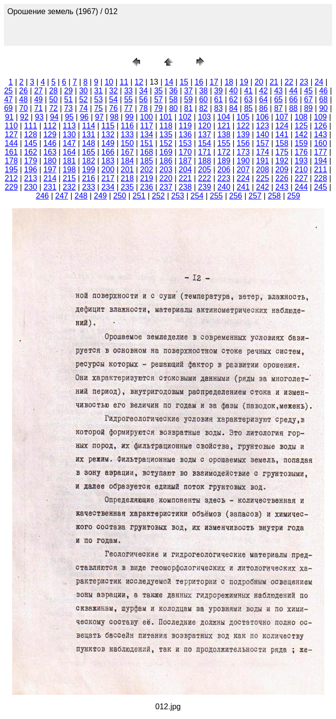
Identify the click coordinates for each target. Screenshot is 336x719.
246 (42, 196)
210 (301, 169)
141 (281, 134)
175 (281, 152)
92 (24, 117)
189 (223, 161)
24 (319, 82)
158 (281, 143)
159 (301, 143)
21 (273, 82)
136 (185, 134)
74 (83, 108)
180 (49, 161)
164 (69, 152)
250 (119, 196)
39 (218, 91)
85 (248, 108)
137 (204, 134)
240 (223, 187)
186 (166, 161)
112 (49, 126)
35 (158, 91)
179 (30, 161)
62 (233, 99)
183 (108, 161)
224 (243, 178)
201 (127, 169)
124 (281, 126)
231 (49, 187)
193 (301, 161)
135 (166, 134)
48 (23, 99)
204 (185, 169)
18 (229, 82)
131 (88, 134)
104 (223, 117)
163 (49, 152)
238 (185, 187)
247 (62, 196)
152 (166, 143)
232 (69, 187)
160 (320, 143)
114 (88, 126)
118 (166, 126)
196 (30, 169)
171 (204, 152)
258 (274, 196)
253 (177, 196)
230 (30, 187)
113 (69, 126)
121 (223, 126)
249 (100, 196)
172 (223, 152)
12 (139, 82)
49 (38, 99)
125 (301, 126)
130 (69, 134)
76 (113, 108)
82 (203, 108)
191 (262, 161)
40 (233, 91)
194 (320, 161)
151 (146, 143)
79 (158, 108)
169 (166, 152)
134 (146, 134)
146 (49, 143)
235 (127, 187)
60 (203, 99)
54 (113, 99)
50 (53, 99)
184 (127, 161)
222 (204, 178)
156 (243, 143)
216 (88, 178)
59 (188, 99)
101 (166, 117)
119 (185, 126)
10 (109, 82)
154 (204, 143)
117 (146, 126)
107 (281, 117)
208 (262, 169)
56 (143, 99)
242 (262, 187)
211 (320, 169)
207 (243, 169)
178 (11, 161)
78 (143, 108)
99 (129, 117)
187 (185, 161)
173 (243, 152)
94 (54, 117)
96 (84, 117)
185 (146, 161)
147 (69, 143)
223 (223, 178)
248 (81, 196)
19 (244, 82)
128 (30, 134)
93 (39, 117)
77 (128, 108)
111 (30, 126)
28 (53, 91)
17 (214, 82)
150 (127, 143)
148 (88, 143)
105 (243, 117)
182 (88, 161)
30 (83, 91)
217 (108, 178)
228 (320, 178)
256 (235, 196)
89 (308, 108)
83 (218, 108)
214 (49, 178)
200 (108, 169)
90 (323, 108)
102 (185, 117)
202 (146, 169)
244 (301, 187)
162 (30, 152)
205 (204, 169)
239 (204, 187)
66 (293, 99)
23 (304, 82)
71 (38, 108)
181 (69, 161)
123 (262, 126)
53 (98, 99)
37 (188, 91)
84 (233, 108)
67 (308, 99)
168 (146, 152)
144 (11, 143)
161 (11, 152)
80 (173, 108)
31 (98, 91)
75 (98, 108)
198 (69, 169)
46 (323, 91)
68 (323, 99)
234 (108, 187)
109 (320, 117)
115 (108, 126)
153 (185, 143)
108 (301, 117)
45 (308, 91)
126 (320, 126)
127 (11, 134)
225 (262, 178)
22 (288, 82)
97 (99, 117)
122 (243, 126)
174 (262, 152)
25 (8, 91)
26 (23, 91)
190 (243, 161)
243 (281, 187)
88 (293, 108)
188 (204, 161)
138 (223, 134)
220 (166, 178)
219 (146, 178)
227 (301, 178)
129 (49, 134)
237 (166, 187)
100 (146, 117)
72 (53, 108)
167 (127, 152)
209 (281, 169)
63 (248, 99)
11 (124, 82)
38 (203, 91)
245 (320, 187)
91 (9, 117)
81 (188, 108)
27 (38, 91)
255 (216, 196)
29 (68, 91)
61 (218, 99)
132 (108, 134)
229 (11, 187)
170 (185, 152)
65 (278, 99)
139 (243, 134)
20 (259, 82)
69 (8, 108)
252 (158, 196)
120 (204, 126)
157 (262, 143)
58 (173, 99)
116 (127, 126)
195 (11, 169)
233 (88, 187)
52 (83, 99)
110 (11, 126)
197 (49, 169)
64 (263, 99)
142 (301, 134)
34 (143, 91)
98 (114, 117)
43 (278, 91)
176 (301, 152)
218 (127, 178)
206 (223, 169)
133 (127, 134)
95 (69, 117)
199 (88, 169)
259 (294, 196)
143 (320, 134)
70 (23, 108)
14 (169, 82)
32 (113, 91)
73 (68, 108)
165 (88, 152)
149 (108, 143)
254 (197, 196)
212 (11, 178)
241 (243, 187)
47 (8, 99)
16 (199, 82)
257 (255, 196)
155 (223, 143)
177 (320, 152)
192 (281, 161)
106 (262, 117)
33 (128, 91)
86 (263, 108)
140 (262, 134)
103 (204, 117)
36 (173, 91)
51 (68, 99)
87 (278, 108)
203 (166, 169)
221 (185, 178)
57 (158, 99)
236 (146, 187)
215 (69, 178)
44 (293, 91)
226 (281, 178)
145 (30, 143)
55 (128, 99)
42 (263, 91)
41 (248, 91)
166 (108, 152)
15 (183, 82)
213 (30, 178)
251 (139, 196)
